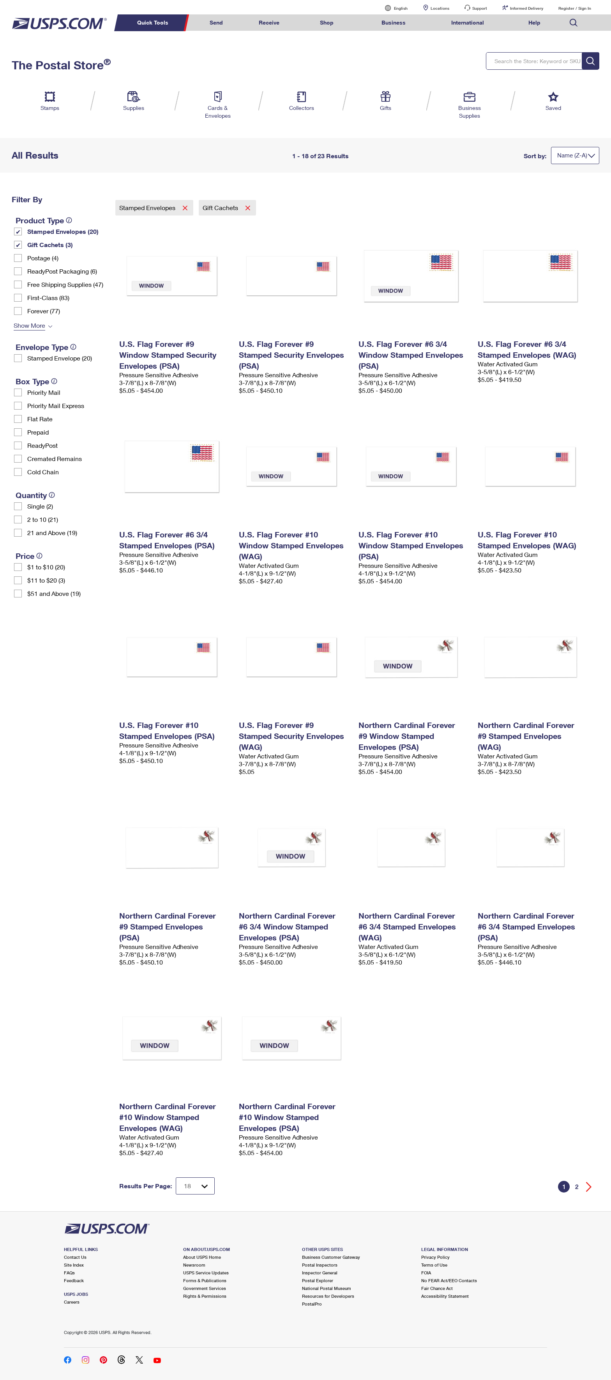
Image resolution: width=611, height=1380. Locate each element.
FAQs (69, 1272)
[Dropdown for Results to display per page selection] (195, 1185)
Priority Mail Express (55, 405)
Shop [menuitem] (327, 22)
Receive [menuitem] (269, 22)
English (393, 8)
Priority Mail (43, 392)
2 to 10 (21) (42, 519)
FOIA (426, 1272)
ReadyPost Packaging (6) (62, 271)
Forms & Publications (204, 1280)
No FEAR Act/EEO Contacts (449, 1280)
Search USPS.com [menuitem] (573, 22)
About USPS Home (202, 1257)
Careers (71, 1301)
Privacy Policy (435, 1257)
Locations (440, 8)
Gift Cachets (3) (50, 244)
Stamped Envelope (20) (59, 358)
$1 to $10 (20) (46, 567)
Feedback (74, 1280)
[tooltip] (69, 220)
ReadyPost (42, 445)
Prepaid (38, 432)
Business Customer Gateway (331, 1257)
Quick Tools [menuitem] (152, 22)
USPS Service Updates (206, 1272)
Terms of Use (434, 1264)
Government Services (204, 1288)
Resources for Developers (328, 1296)
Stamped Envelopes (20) (63, 231)
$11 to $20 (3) (46, 580)
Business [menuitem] (393, 22)
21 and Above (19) (52, 532)
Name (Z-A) (572, 155)
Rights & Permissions (204, 1296)
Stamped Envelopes (148, 207)
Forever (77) (43, 311)
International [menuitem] (467, 22)
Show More (29, 325)
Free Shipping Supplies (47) (65, 284)
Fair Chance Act (437, 1288)
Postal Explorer (317, 1280)
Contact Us (75, 1257)
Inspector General (319, 1272)
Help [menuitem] (534, 22)
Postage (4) (42, 258)
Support (479, 8)
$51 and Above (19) (54, 593)
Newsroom (194, 1264)
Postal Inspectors (319, 1264)
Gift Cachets (221, 207)
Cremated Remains (54, 458)
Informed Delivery (526, 8)
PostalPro (312, 1303)
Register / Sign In (574, 8)
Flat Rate (40, 418)
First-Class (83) (48, 297)
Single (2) (40, 506)
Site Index (74, 1264)
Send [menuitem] (216, 22)
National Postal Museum (326, 1288)
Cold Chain (43, 471)
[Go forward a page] (589, 1187)
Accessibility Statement (445, 1296)
